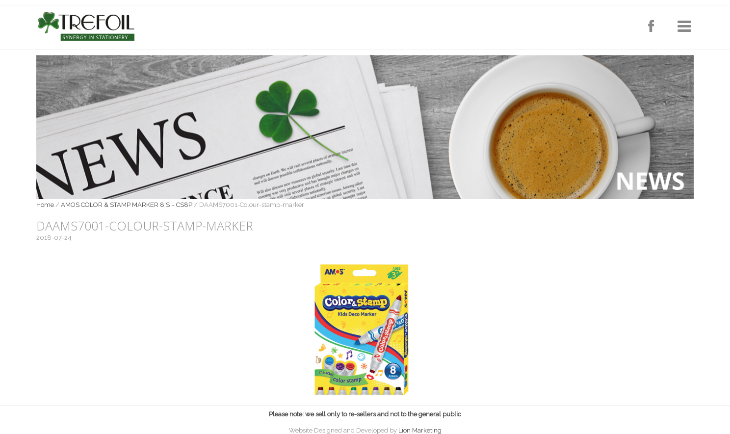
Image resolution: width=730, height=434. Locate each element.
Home (45, 204)
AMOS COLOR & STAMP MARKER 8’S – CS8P (126, 204)
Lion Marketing (420, 430)
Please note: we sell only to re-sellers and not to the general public (365, 414)
